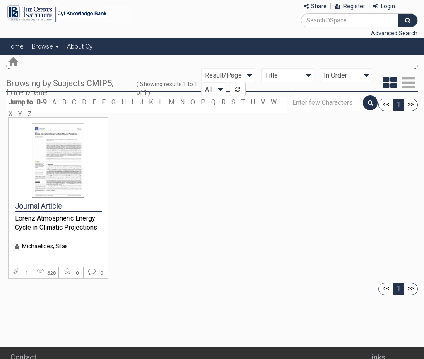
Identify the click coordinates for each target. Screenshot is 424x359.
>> (410, 104)
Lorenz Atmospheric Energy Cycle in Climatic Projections (56, 223)
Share (315, 6)
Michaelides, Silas (45, 246)
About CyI (80, 46)
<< (386, 104)
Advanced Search (394, 33)
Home (15, 46)
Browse (45, 46)
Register (350, 6)
